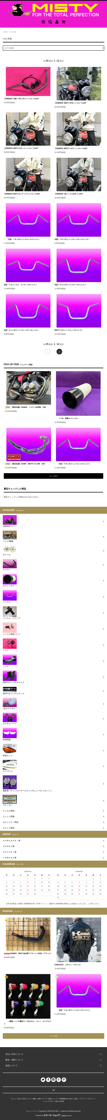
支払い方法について (24, 1099)
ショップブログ (48, 1101)
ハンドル (13, 32)
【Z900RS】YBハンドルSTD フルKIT (68, 194)
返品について (53, 1099)
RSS (57, 1101)
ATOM (62, 1101)
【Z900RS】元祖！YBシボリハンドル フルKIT (21, 99)
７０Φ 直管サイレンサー (66, 418)
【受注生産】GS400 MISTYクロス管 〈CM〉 (25, 464)
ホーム (5, 32)
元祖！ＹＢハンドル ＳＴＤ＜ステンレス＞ (20, 285)
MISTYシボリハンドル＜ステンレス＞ (68, 330)
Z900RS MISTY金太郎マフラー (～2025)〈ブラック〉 (28, 953)
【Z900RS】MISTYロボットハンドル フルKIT (21, 148)
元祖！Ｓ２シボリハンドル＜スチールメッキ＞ (21, 330)
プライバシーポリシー (87, 1099)
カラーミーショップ (32, 1111)
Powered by (53, 1115)
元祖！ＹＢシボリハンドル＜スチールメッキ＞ (72, 239)
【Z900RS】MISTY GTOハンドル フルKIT (70, 103)
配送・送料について (40, 1099)
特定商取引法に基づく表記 (68, 1099)
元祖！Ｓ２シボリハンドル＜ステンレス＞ (70, 285)
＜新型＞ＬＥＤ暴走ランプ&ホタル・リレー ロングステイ (27, 1022)
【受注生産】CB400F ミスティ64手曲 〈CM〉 (26, 407)
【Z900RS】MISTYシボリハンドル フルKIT (70, 148)
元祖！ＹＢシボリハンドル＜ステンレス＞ (22, 239)
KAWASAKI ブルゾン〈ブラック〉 (68, 965)
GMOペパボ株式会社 (61, 1111)
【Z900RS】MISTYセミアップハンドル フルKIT (22, 194)
